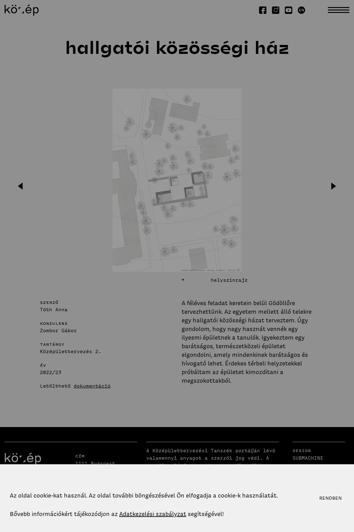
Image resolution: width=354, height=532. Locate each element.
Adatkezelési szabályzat (152, 514)
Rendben (330, 498)
